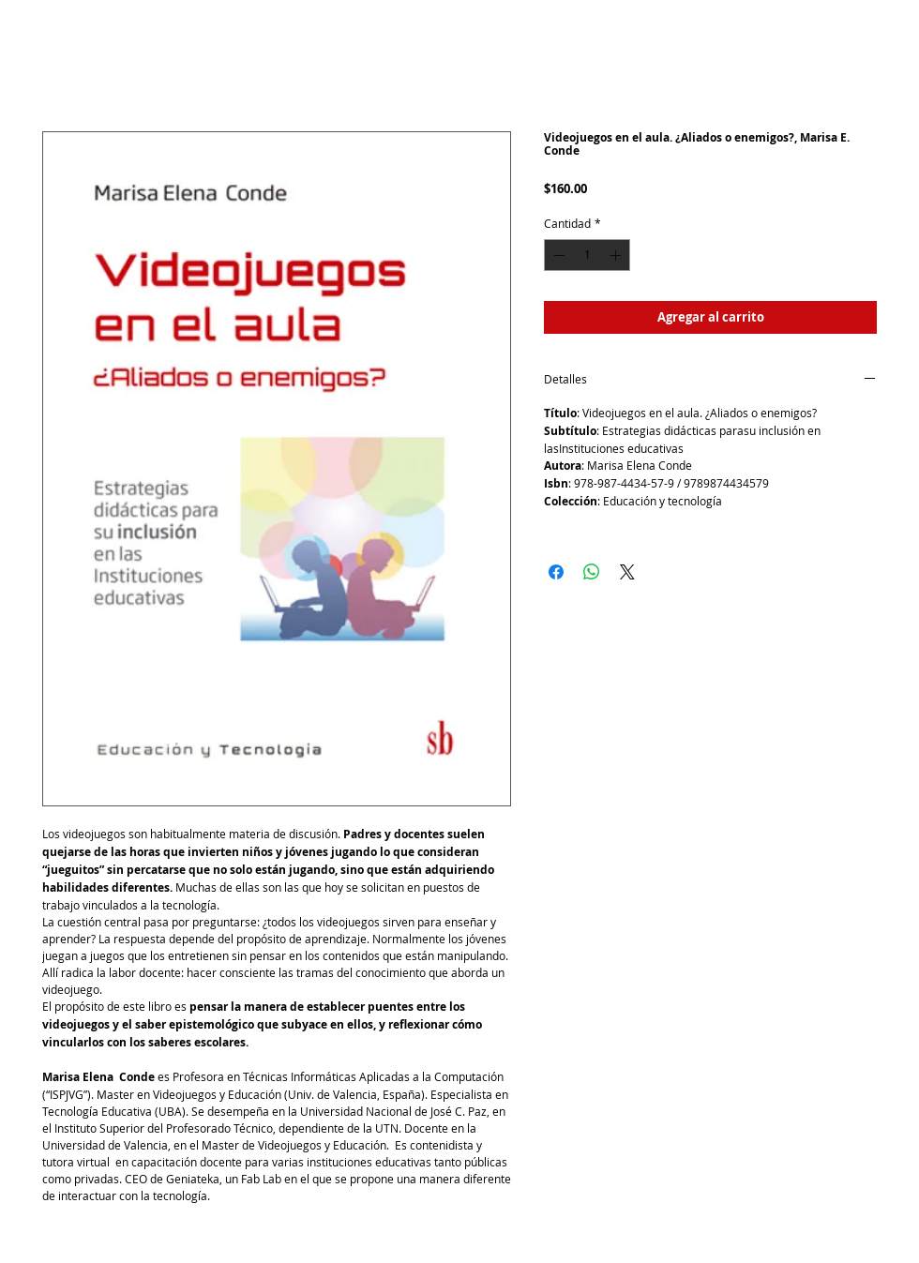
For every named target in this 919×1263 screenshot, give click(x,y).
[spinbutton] (587, 255)
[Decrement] (557, 255)
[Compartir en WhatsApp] (591, 572)
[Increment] (617, 255)
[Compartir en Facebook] (556, 572)
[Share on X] (627, 572)
